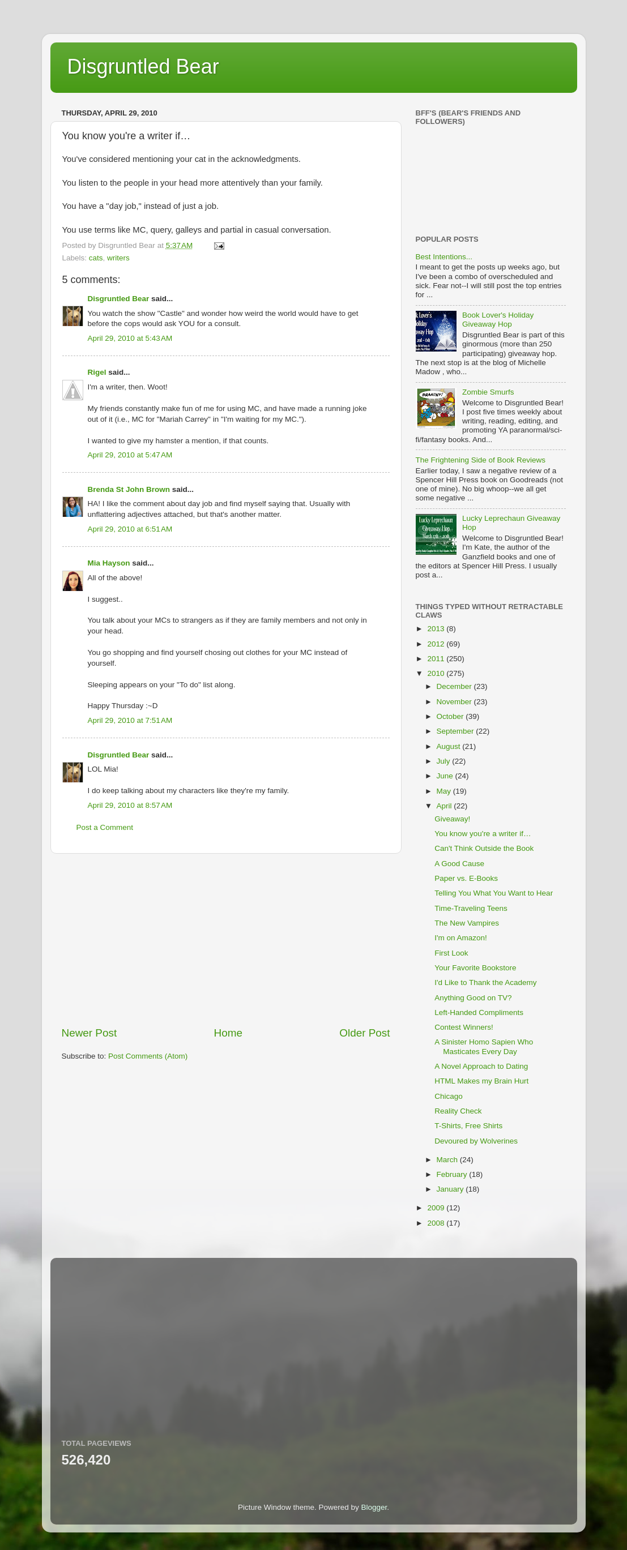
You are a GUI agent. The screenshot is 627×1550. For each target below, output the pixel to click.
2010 (436, 673)
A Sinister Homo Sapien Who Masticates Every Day (483, 1046)
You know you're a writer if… (482, 833)
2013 (436, 628)
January (451, 1189)
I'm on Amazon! (460, 938)
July (445, 761)
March (448, 1159)
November (455, 701)
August (450, 746)
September (456, 731)
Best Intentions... (444, 256)
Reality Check (457, 1111)
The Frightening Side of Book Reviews (481, 460)
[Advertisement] (226, 940)
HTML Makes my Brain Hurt (481, 1081)
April (445, 806)
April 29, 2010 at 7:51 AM (130, 720)
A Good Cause (459, 863)
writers (118, 258)
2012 (436, 644)
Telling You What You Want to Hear (493, 893)
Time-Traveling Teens (470, 908)
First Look (451, 953)
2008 (436, 1223)
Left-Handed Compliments (478, 1012)
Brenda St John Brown (129, 489)
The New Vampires (466, 923)
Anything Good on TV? (472, 998)
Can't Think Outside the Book (484, 848)
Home (228, 1033)
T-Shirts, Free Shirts (468, 1125)
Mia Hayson (109, 563)
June (446, 776)
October (451, 716)
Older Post (364, 1033)
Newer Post (89, 1033)
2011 (436, 658)
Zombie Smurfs (488, 392)
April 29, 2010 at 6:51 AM (130, 529)
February (453, 1174)
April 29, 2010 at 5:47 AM (130, 455)
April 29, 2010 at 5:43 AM (130, 338)
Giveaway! (452, 819)
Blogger (374, 1507)
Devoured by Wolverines (476, 1141)
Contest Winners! (463, 1027)
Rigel (97, 372)
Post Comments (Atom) (147, 1056)
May (445, 791)
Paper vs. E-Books (466, 878)
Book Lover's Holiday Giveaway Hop (498, 319)
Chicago (448, 1096)
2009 (436, 1208)
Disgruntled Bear (143, 66)
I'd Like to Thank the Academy (485, 982)
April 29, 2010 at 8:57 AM (130, 805)
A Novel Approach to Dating (481, 1066)
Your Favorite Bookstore (475, 968)
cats (96, 258)
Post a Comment (105, 827)
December (455, 686)
